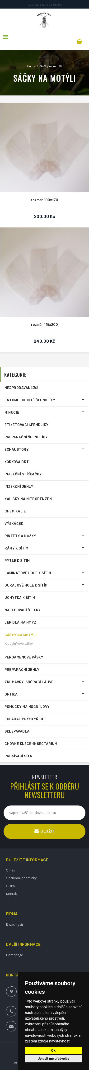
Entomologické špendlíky (30, 392)
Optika (11, 686)
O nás (10, 861)
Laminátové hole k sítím (28, 565)
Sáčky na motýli (51, 57)
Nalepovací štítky (23, 602)
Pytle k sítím (17, 552)
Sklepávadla (17, 723)
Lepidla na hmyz (21, 614)
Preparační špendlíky (26, 429)
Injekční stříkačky (23, 466)
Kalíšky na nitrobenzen (28, 490)
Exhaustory (17, 441)
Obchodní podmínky (21, 869)
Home (31, 57)
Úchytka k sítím (20, 589)
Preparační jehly (22, 661)
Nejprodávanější (21, 379)
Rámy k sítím (16, 540)
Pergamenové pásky (24, 649)
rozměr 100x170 (44, 191)
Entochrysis (14, 916)
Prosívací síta (18, 748)
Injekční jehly (19, 478)
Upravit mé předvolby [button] (53, 1059)
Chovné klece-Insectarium (31, 735)
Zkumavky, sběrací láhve (29, 674)
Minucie (12, 404)
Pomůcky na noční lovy (27, 698)
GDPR (10, 877)
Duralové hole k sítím (26, 577)
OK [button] (53, 1050)
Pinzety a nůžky (20, 528)
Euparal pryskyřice (24, 711)
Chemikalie (15, 503)
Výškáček (14, 515)
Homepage (14, 946)
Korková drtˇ (17, 453)
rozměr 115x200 (44, 316)
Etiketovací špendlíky (27, 416)
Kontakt (12, 885)
